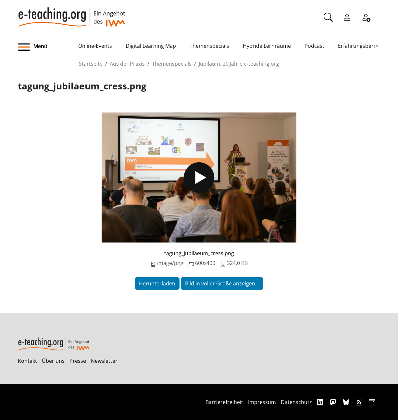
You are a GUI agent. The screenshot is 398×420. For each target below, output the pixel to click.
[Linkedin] (321, 402)
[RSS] (360, 402)
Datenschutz (296, 402)
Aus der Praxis (127, 63)
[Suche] (328, 16)
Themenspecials (209, 45)
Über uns (53, 360)
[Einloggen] (347, 16)
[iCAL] (372, 402)
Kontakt (27, 360)
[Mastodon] (334, 402)
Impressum (262, 402)
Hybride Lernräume (267, 45)
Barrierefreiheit (224, 402)
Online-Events (95, 45)
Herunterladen (157, 283)
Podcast (314, 45)
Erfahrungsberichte (362, 45)
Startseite (91, 63)
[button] (48, 47)
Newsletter (104, 360)
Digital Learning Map (151, 45)
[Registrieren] (365, 16)
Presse (77, 360)
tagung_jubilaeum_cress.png (199, 253)
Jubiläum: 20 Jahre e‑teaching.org (239, 63)
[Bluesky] (347, 402)
